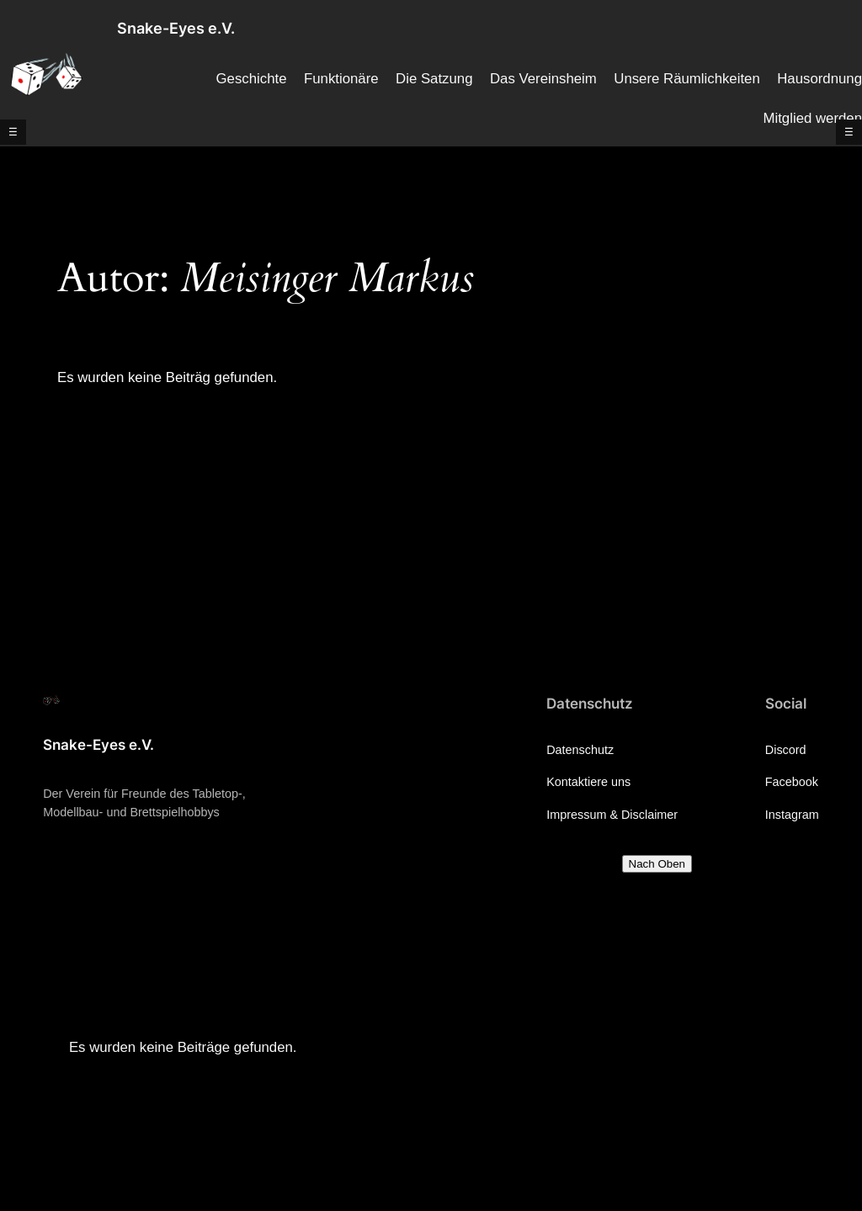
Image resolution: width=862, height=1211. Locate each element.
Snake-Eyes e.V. (176, 28)
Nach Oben (657, 864)
